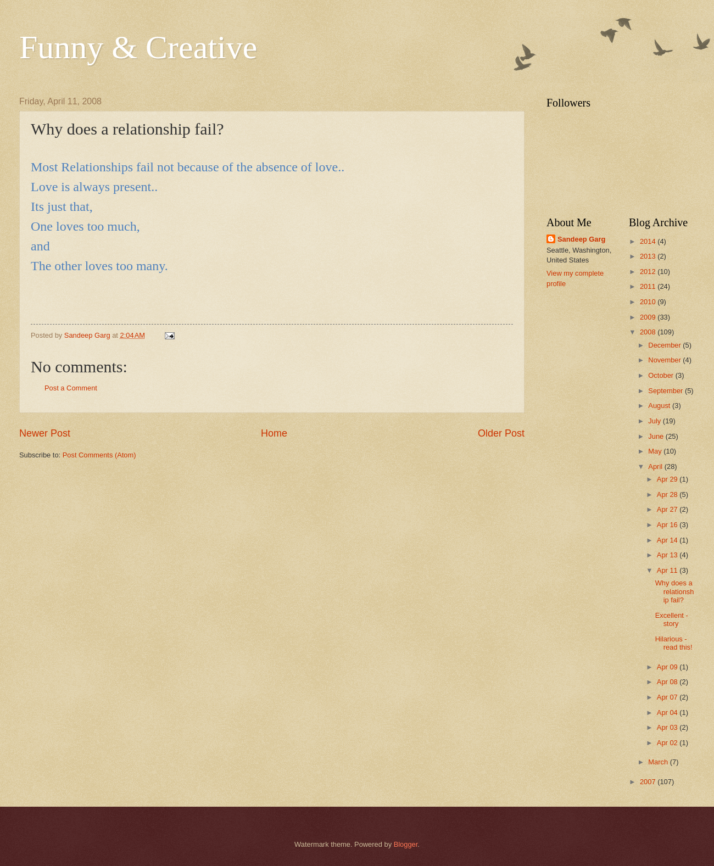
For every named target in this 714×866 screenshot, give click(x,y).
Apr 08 (668, 682)
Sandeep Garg (581, 239)
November (665, 360)
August (660, 405)
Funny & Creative (138, 47)
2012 (648, 271)
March (659, 762)
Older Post (501, 433)
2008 (648, 332)
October (661, 375)
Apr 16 (668, 525)
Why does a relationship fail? (674, 591)
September (666, 391)
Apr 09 (668, 667)
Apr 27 (668, 509)
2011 (648, 286)
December (665, 345)
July (655, 421)
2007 (648, 782)
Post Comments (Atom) (99, 455)
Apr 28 (668, 494)
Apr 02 (668, 743)
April (656, 466)
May (655, 451)
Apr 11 (668, 570)
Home (274, 433)
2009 (648, 317)
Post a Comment (70, 388)
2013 (648, 256)
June (657, 436)
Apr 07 (668, 697)
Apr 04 (668, 712)
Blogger (406, 844)
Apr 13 (668, 555)
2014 (648, 241)
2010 (648, 302)
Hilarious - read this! (674, 643)
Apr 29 (668, 479)
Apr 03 (668, 727)
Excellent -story (671, 619)
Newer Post (44, 433)
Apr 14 (668, 540)
